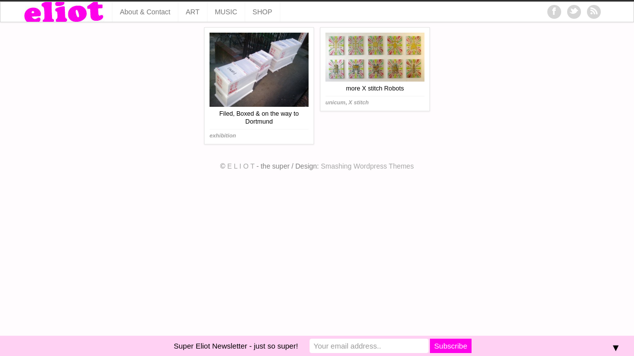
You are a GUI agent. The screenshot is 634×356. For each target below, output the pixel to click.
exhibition (223, 135)
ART (193, 12)
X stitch (359, 102)
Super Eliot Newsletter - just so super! (236, 346)
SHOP (262, 12)
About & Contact (145, 12)
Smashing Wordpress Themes (367, 166)
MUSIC (226, 12)
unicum (335, 102)
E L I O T (241, 166)
